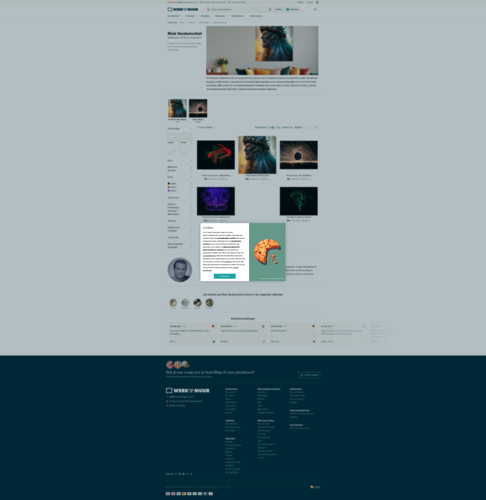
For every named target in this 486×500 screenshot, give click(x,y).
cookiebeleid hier (209, 256)
